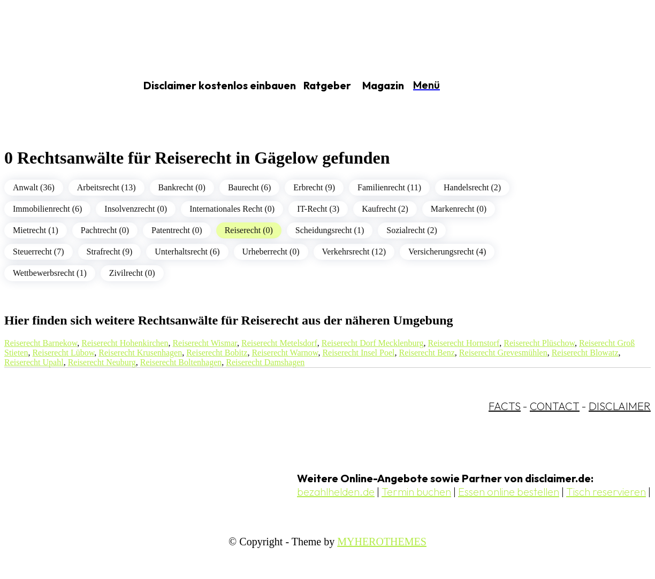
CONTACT (555, 406)
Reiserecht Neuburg (102, 362)
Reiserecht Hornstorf (464, 343)
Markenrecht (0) (458, 208)
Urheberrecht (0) (271, 251)
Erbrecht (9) (314, 187)
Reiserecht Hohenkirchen (124, 343)
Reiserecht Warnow (285, 352)
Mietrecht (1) (35, 230)
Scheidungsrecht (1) (329, 230)
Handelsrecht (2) (472, 187)
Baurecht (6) (249, 187)
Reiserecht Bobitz (216, 352)
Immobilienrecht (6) (47, 208)
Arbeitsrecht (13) (106, 187)
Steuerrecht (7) (38, 251)
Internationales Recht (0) (232, 208)
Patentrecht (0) (176, 230)
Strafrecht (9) (110, 251)
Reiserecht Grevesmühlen (503, 352)
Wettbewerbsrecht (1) (50, 272)
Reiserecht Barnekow (40, 343)
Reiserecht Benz (426, 352)
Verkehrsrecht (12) (354, 251)
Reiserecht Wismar (204, 343)
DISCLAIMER (620, 406)
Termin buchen (416, 491)
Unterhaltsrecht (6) (187, 251)
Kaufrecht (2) (385, 208)
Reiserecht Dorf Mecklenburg (373, 343)
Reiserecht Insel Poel (358, 352)
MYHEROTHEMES (381, 541)
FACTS (505, 406)
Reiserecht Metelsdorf (279, 343)
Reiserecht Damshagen (265, 362)
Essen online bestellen (508, 491)
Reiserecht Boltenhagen (181, 362)
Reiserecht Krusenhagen (140, 352)
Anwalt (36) (34, 187)
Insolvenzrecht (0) (135, 208)
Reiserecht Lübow (63, 352)
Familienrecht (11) (389, 187)
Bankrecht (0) (181, 187)
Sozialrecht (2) (411, 230)
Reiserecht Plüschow (539, 343)
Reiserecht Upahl (34, 362)
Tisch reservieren (606, 491)
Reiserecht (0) (249, 230)
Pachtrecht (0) (105, 230)
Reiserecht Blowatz (585, 352)
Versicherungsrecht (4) (447, 251)
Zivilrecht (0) (132, 272)
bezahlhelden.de (336, 491)
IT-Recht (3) (318, 208)
